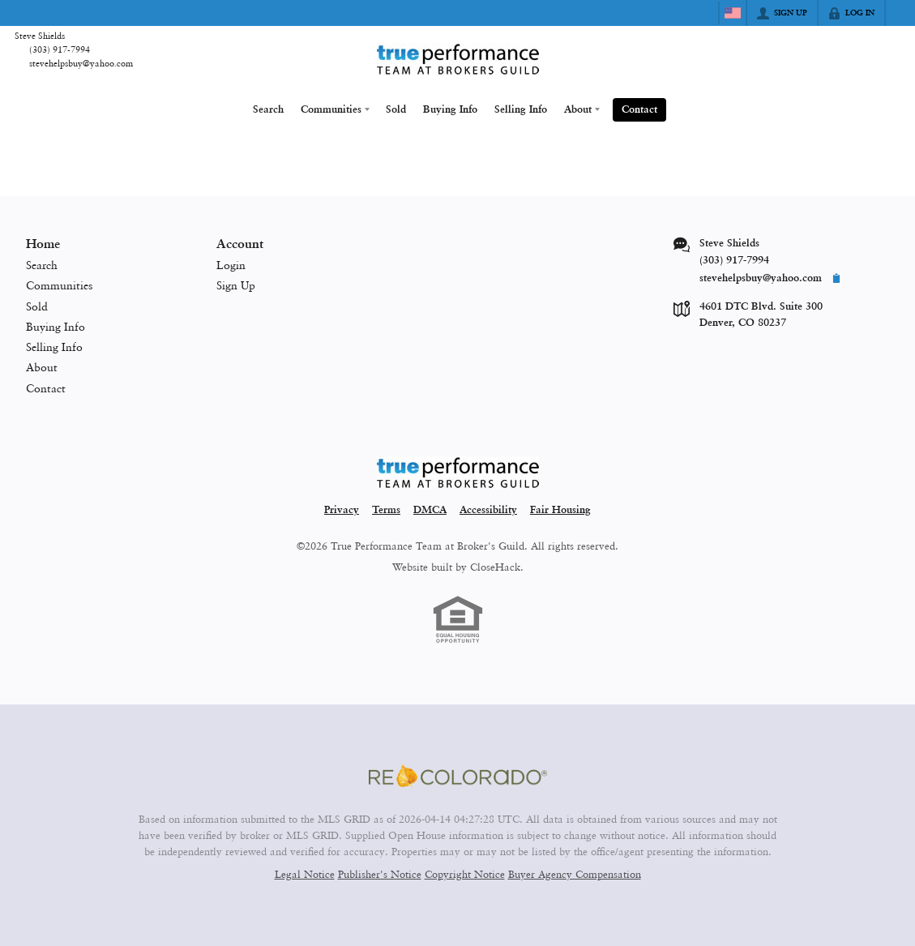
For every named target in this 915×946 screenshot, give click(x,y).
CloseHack (495, 565)
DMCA (430, 508)
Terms (386, 508)
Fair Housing (560, 508)
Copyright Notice (465, 872)
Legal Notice (305, 872)
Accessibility (488, 508)
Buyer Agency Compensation (574, 872)
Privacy (341, 508)
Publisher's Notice (379, 872)
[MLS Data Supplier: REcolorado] (458, 775)
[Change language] (732, 13)
